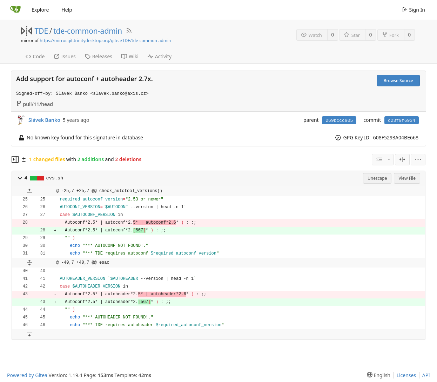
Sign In (413, 9)
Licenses (406, 375)
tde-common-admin (87, 30)
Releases (98, 56)
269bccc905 (339, 120)
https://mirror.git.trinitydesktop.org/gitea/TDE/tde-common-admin (105, 41)
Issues (64, 56)
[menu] (418, 159)
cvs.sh (54, 178)
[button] (20, 178)
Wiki (130, 56)
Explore (40, 9)
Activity (160, 56)
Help (66, 9)
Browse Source (398, 81)
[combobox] (383, 159)
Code (35, 56)
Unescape (377, 178)
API (426, 375)
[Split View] (402, 159)
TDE (41, 30)
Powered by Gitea (27, 375)
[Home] (15, 10)
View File (407, 178)
